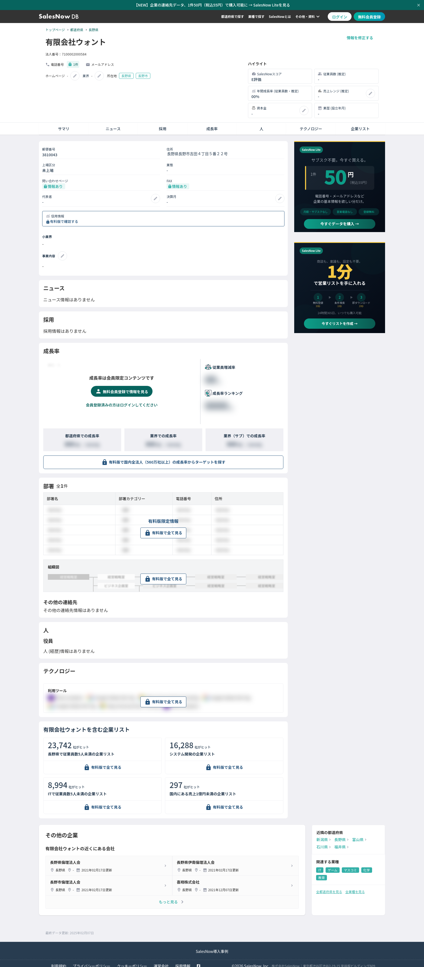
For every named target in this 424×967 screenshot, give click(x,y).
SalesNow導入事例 (212, 947)
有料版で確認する (64, 218)
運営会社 (161, 962)
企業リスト (360, 124)
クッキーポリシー (132, 962)
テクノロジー (311, 124)
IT (319, 866)
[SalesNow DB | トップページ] (58, 16)
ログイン (339, 16)
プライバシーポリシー (92, 962)
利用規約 (58, 962)
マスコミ (350, 866)
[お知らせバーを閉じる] (418, 5)
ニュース (113, 124)
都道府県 (76, 29)
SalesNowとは (280, 16)
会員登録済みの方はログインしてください (121, 400)
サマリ (63, 124)
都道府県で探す (232, 16)
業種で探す (256, 16)
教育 (321, 873)
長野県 (93, 29)
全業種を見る (355, 887)
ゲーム (332, 866)
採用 (162, 124)
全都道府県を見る (329, 887)
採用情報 (182, 962)
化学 (366, 866)
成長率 (212, 124)
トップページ (55, 29)
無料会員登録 (369, 16)
